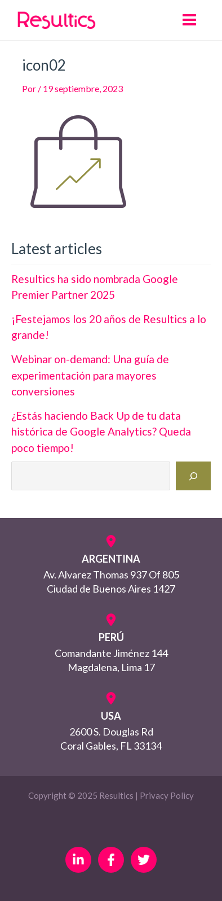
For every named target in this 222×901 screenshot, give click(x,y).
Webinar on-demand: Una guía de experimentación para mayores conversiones (90, 375)
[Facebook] (111, 860)
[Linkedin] (78, 860)
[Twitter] (144, 860)
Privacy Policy (167, 795)
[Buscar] (193, 476)
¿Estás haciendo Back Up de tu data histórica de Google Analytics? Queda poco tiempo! (101, 431)
